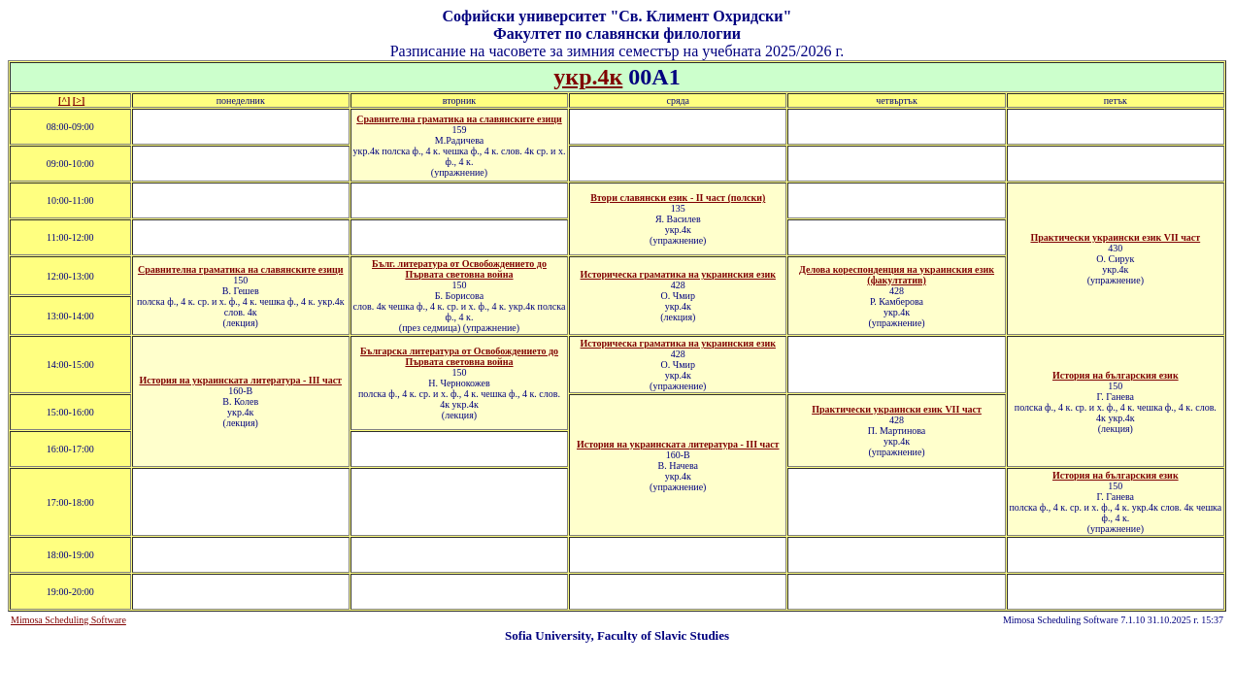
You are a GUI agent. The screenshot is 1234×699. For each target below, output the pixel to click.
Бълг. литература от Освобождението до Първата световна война (459, 269)
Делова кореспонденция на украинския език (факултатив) (896, 274)
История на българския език (1115, 375)
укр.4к (587, 76)
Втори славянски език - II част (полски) (677, 197)
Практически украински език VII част (1115, 237)
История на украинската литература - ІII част (240, 380)
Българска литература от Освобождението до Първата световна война (459, 356)
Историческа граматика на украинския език (678, 274)
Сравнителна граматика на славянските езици (459, 119)
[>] (78, 100)
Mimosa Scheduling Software (68, 620)
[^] (64, 100)
